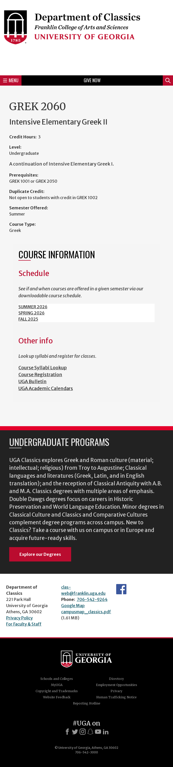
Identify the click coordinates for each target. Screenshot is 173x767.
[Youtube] (98, 732)
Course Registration (40, 374)
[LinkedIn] (106, 732)
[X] (75, 732)
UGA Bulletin (32, 381)
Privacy (116, 691)
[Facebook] (67, 732)
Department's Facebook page (121, 589)
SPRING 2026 (31, 312)
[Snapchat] (90, 732)
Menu (10, 80)
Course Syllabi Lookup (42, 368)
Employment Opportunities (116, 685)
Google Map (73, 605)
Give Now (92, 80)
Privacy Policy (19, 617)
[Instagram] (83, 732)
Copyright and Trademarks (57, 691)
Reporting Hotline (86, 703)
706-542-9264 (92, 599)
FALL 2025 (28, 319)
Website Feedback (56, 697)
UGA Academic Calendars (45, 388)
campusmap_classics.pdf (86, 611)
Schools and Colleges (56, 679)
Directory (116, 679)
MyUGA (56, 685)
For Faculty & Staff (23, 624)
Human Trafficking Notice (116, 697)
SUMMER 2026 (32, 306)
